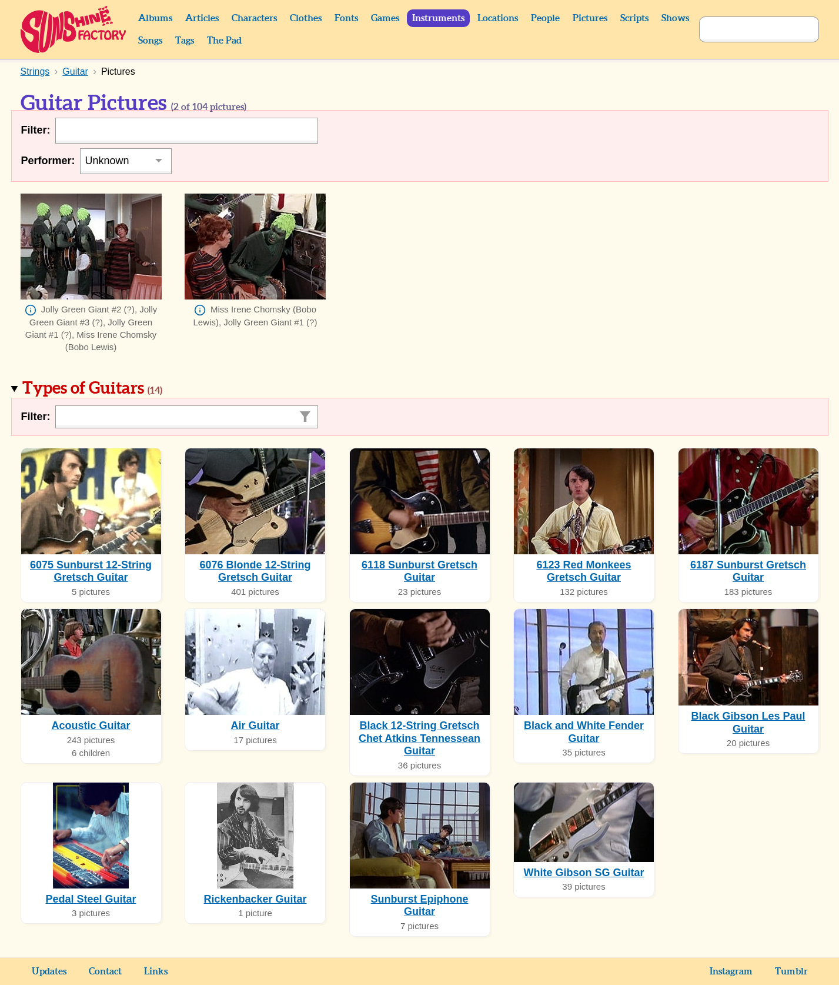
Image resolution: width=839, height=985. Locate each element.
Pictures (590, 18)
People (545, 18)
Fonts (346, 18)
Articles (202, 18)
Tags (184, 40)
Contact (105, 971)
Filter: (36, 130)
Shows (675, 18)
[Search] (746, 29)
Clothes (306, 18)
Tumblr (791, 971)
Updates (49, 971)
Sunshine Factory (74, 29)
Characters (254, 18)
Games (385, 18)
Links (156, 971)
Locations (497, 18)
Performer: (48, 161)
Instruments (438, 18)
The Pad (224, 40)
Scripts (634, 18)
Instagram (731, 971)
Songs (150, 40)
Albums (155, 18)
